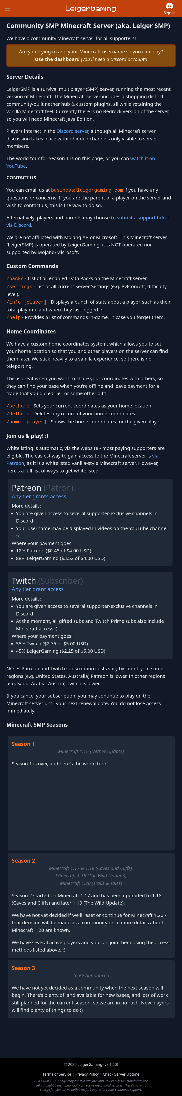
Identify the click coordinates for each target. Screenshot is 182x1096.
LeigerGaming (89, 1064)
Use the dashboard (57, 59)
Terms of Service (57, 1074)
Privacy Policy (87, 1074)
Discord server (72, 131)
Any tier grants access (39, 496)
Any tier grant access (38, 589)
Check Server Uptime (121, 1074)
